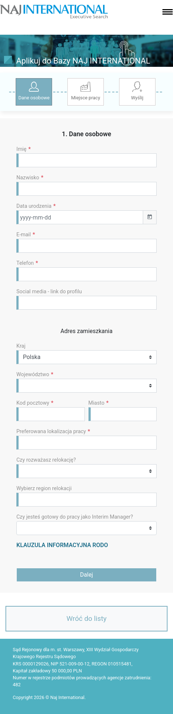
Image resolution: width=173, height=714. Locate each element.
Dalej (86, 574)
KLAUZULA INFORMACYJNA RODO (62, 545)
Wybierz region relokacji (44, 488)
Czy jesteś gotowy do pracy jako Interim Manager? (74, 517)
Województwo (34, 374)
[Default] (86, 160)
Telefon (27, 263)
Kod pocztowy (35, 403)
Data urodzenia (36, 206)
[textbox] (22, 442)
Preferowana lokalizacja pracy (53, 431)
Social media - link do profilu (49, 292)
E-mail (25, 235)
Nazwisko (29, 178)
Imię (23, 149)
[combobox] (86, 443)
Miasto (99, 403)
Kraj (20, 346)
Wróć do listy (87, 618)
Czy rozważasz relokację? (46, 460)
